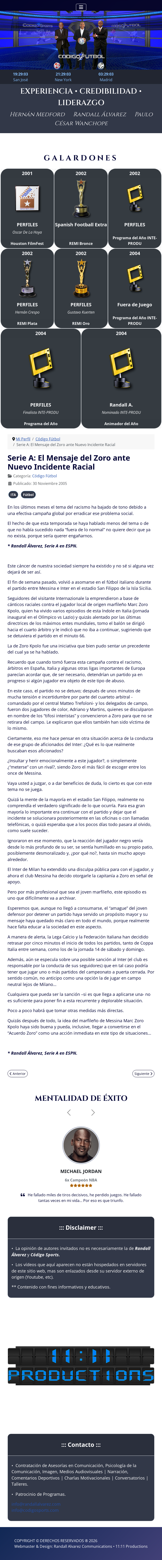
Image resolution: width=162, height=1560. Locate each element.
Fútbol (28, 494)
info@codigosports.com (35, 1510)
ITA (13, 494)
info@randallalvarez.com (36, 1504)
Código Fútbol (44, 476)
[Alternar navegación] (81, 7)
